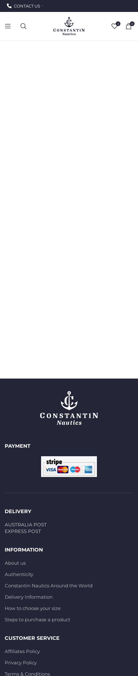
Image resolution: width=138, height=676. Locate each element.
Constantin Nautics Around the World (49, 586)
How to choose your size (33, 608)
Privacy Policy (21, 663)
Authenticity (19, 574)
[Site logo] (69, 26)
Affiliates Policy (22, 651)
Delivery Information (29, 597)
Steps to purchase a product (37, 620)
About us (15, 563)
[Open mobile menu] (8, 26)
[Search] (23, 26)
